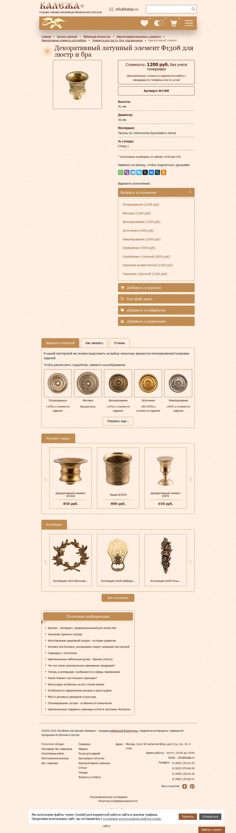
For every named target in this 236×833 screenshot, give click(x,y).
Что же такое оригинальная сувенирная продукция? (81, 665)
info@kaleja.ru (186, 757)
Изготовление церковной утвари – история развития (82, 640)
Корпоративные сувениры (94, 763)
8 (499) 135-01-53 (183, 763)
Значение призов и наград (65, 634)
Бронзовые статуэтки (91, 758)
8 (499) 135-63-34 (183, 773)
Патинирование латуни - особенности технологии (80, 703)
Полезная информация (88, 616)
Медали (83, 748)
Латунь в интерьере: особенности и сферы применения (84, 672)
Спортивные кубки (52, 753)
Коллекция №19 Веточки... (70, 581)
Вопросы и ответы (90, 777)
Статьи (83, 767)
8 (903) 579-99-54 (183, 768)
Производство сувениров (56, 748)
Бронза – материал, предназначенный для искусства (82, 628)
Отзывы (83, 772)
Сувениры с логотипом (62, 653)
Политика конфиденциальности (117, 800)
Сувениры (84, 744)
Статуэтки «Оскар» (53, 744)
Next (190, 479)
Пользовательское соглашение (108, 796)
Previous (45, 479)
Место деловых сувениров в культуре (72, 696)
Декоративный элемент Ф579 (166, 494)
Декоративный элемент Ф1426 (71, 494)
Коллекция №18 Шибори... (118, 581)
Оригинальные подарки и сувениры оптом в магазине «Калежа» (89, 709)
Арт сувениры (49, 763)
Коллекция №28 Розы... (165, 581)
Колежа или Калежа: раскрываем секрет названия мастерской (88, 646)
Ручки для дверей (89, 753)
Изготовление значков (55, 758)
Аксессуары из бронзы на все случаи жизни (76, 684)
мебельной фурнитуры (124, 730)
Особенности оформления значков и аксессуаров (79, 690)
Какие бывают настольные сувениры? (72, 678)
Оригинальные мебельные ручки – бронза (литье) (80, 659)
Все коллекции (118, 598)
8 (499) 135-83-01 (183, 778)
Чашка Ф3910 (118, 494)
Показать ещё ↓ (118, 421)
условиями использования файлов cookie (132, 819)
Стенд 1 (123, 146)
